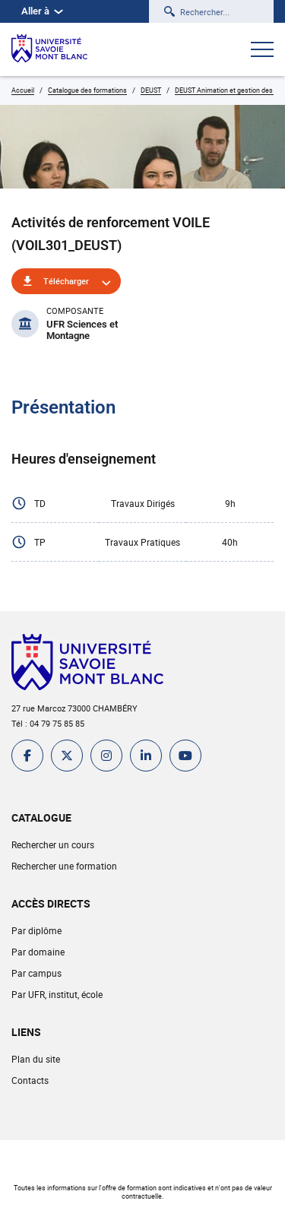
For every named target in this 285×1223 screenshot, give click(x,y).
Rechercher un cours (52, 844)
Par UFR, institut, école (57, 994)
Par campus (36, 973)
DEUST (151, 90)
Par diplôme (36, 930)
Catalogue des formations (87, 90)
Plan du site (35, 1059)
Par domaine (38, 952)
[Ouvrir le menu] (262, 51)
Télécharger (66, 281)
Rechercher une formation (64, 866)
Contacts (30, 1080)
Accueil (22, 90)
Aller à (42, 11)
